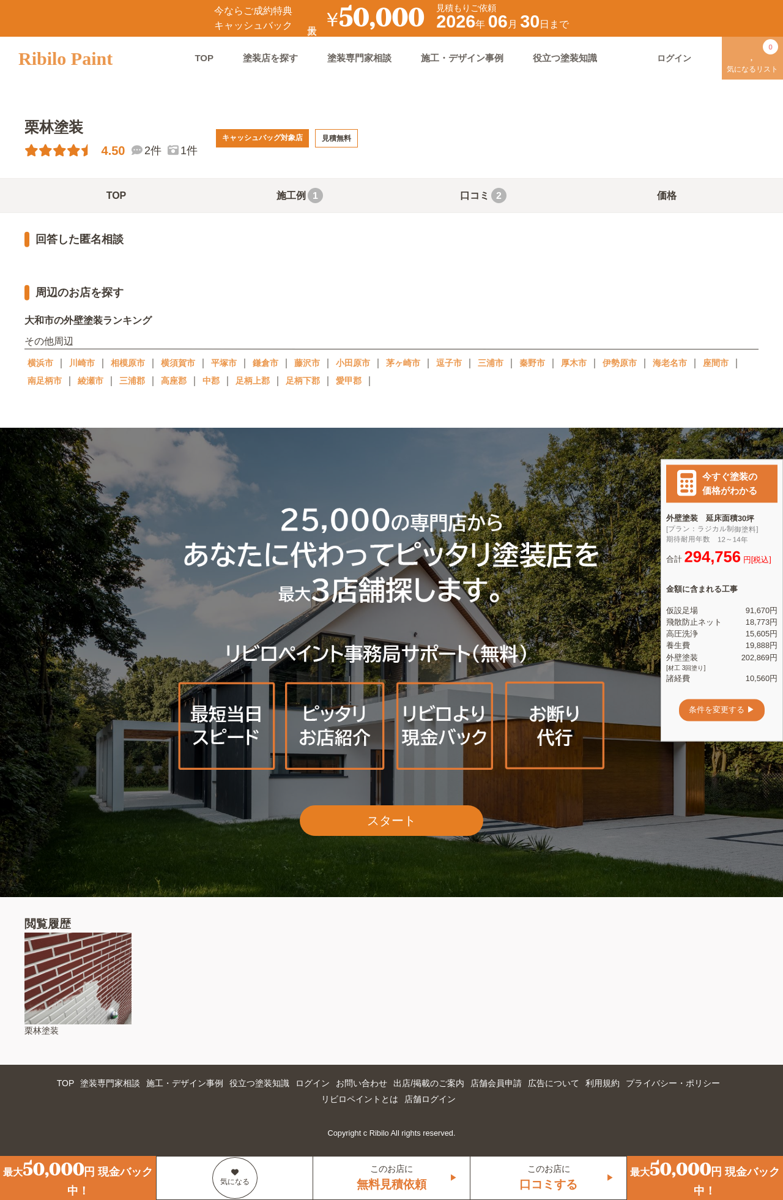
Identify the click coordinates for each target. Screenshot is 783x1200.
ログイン (312, 1083)
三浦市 (490, 363)
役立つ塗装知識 (565, 58)
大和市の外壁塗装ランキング (88, 320)
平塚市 (224, 363)
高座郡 (174, 381)
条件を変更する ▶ (722, 710)
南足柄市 (45, 381)
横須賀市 (178, 363)
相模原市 (128, 363)
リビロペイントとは (359, 1099)
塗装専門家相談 (359, 58)
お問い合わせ (361, 1083)
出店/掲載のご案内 (428, 1083)
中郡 (211, 381)
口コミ (483, 195)
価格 (667, 195)
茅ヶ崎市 (403, 363)
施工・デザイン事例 (462, 58)
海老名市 (670, 363)
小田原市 (353, 363)
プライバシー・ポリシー (673, 1083)
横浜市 (40, 363)
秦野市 (532, 363)
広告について (553, 1083)
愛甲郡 (349, 381)
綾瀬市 (90, 381)
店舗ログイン (430, 1099)
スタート (391, 820)
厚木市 (574, 363)
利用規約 (602, 1083)
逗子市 (449, 363)
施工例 (299, 195)
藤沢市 (307, 363)
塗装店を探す (270, 58)
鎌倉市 (265, 363)
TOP (204, 58)
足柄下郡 (303, 381)
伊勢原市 (620, 363)
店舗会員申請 (496, 1083)
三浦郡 (132, 381)
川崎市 (82, 363)
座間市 (716, 363)
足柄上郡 (253, 381)
